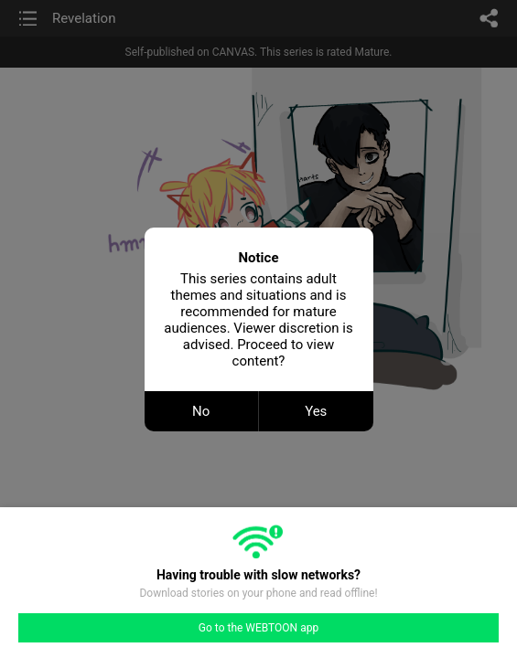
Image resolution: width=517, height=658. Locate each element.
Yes (316, 411)
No (201, 411)
